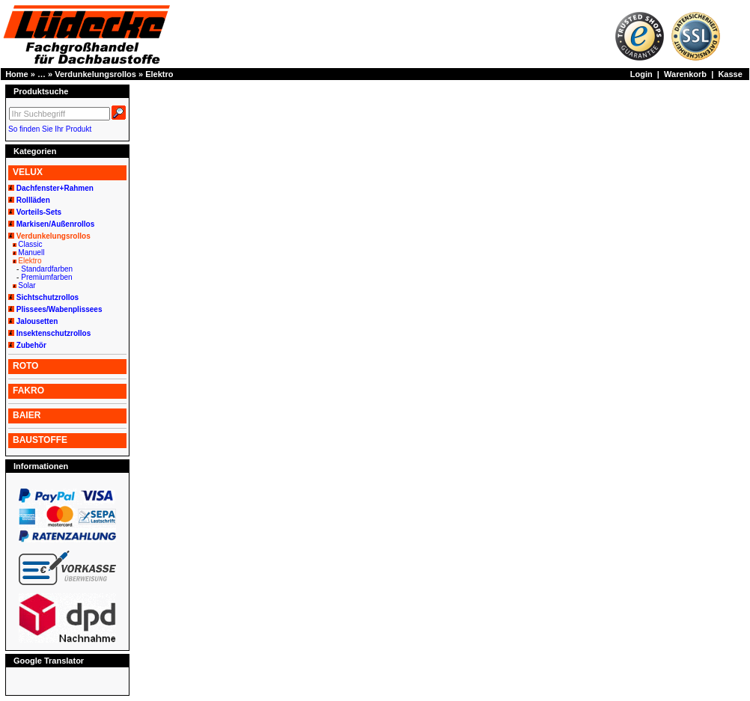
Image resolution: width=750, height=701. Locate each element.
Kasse (730, 74)
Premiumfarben (46, 277)
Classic (30, 244)
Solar (26, 285)
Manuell (31, 252)
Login (641, 74)
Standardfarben (47, 269)
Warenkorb (685, 74)
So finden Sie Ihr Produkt (49, 129)
